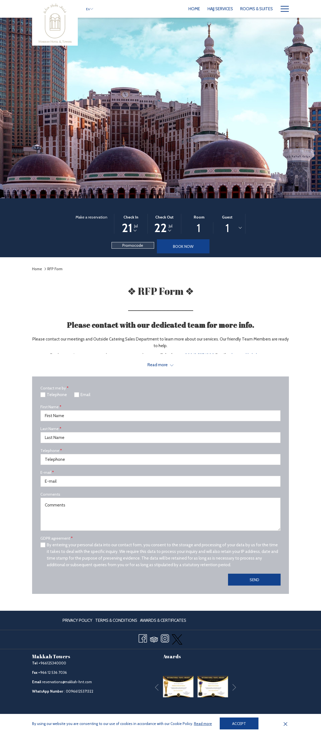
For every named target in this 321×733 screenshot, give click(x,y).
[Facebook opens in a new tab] (143, 637)
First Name (50, 406)
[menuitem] (145, 9)
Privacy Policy (77, 620)
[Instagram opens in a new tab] (165, 637)
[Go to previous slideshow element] (156, 687)
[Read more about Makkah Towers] (160, 365)
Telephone (51, 450)
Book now (183, 246)
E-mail (47, 472)
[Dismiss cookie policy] (285, 723)
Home (37, 269)
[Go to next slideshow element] (234, 687)
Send (254, 579)
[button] (131, 224)
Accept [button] (239, 723)
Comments (50, 494)
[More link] (282, 9)
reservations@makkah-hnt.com (67, 682)
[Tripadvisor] (154, 637)
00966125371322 (79, 691)
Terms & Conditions (116, 620)
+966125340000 (52, 663)
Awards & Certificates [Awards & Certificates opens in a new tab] (163, 621)
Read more (203, 723)
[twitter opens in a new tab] (177, 638)
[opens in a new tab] (178, 686)
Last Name (50, 428)
